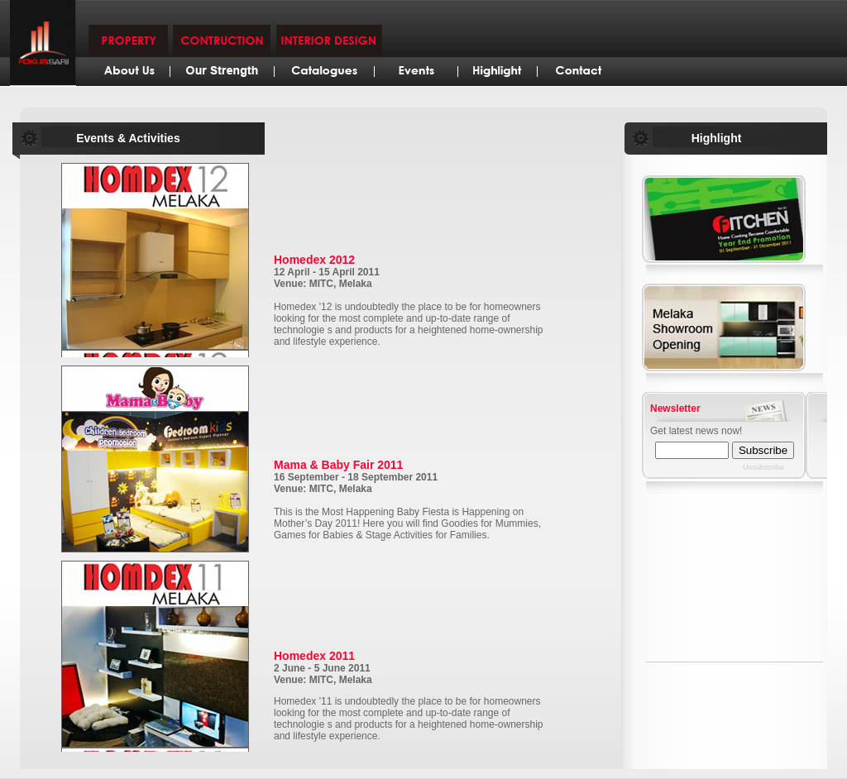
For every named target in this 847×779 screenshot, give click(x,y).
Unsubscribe (763, 467)
